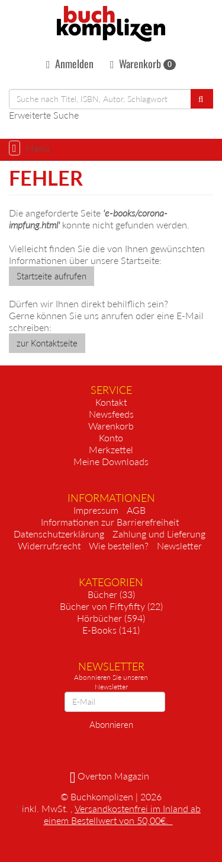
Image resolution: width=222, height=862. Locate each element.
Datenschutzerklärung (59, 533)
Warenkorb (143, 63)
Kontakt (111, 402)
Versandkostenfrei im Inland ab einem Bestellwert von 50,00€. (122, 814)
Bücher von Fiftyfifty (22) (111, 606)
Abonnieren (111, 724)
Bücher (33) (111, 594)
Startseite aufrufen (51, 276)
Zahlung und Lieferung (158, 533)
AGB (136, 510)
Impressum (95, 510)
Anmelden (70, 63)
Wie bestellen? (119, 545)
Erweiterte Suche (44, 114)
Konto (111, 437)
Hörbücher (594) (111, 618)
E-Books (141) (111, 629)
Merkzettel (111, 449)
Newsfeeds (111, 413)
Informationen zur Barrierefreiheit (110, 521)
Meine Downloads (111, 461)
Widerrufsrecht (49, 545)
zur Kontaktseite (47, 343)
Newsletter (179, 545)
